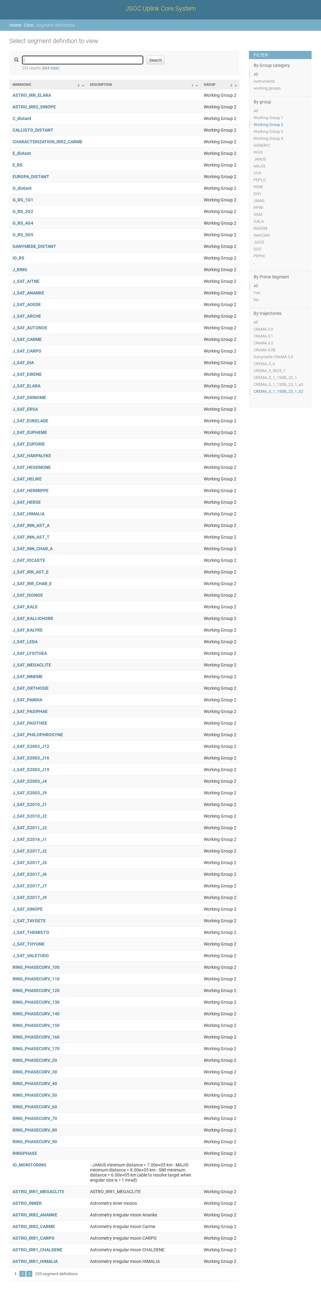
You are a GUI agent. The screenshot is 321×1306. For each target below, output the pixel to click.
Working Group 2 (268, 124)
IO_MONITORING (29, 1164)
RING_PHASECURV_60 (35, 1106)
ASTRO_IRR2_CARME (34, 1226)
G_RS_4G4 (23, 223)
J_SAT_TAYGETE (29, 920)
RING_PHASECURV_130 (36, 1002)
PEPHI (259, 256)
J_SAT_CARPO (27, 351)
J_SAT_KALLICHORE (33, 618)
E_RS (18, 164)
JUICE (259, 242)
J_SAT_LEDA (25, 641)
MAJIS (260, 166)
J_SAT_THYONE (29, 944)
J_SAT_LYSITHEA (30, 653)
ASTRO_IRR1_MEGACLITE (38, 1191)
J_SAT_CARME (27, 339)
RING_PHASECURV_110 (36, 978)
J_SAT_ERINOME (29, 397)
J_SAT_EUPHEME (30, 432)
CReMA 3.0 (263, 329)
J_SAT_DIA (23, 362)
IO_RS (18, 258)
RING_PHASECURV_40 (35, 1083)
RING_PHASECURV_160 (36, 1037)
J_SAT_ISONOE (28, 595)
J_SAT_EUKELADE (30, 420)
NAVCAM (262, 235)
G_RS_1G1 (23, 199)
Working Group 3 (268, 131)
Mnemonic (22, 85)
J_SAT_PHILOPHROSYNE (38, 734)
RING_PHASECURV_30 (35, 1071)
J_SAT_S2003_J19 (31, 769)
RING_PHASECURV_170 (36, 1048)
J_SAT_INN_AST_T (31, 537)
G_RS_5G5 (23, 234)
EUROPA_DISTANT (31, 176)
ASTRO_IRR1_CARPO (34, 1238)
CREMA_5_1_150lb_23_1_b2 (278, 391)
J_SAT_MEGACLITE (32, 664)
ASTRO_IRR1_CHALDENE (37, 1249)
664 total (50, 68)
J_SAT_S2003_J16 (31, 757)
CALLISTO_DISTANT (33, 130)
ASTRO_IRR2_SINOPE (34, 106)
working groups (267, 88)
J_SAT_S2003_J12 (31, 746)
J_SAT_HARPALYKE (32, 455)
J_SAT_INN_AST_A (31, 525)
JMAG (259, 200)
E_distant (22, 153)
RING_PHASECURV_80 (35, 1130)
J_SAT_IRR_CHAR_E (32, 583)
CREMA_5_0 (264, 363)
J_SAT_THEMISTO (31, 932)
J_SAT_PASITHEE (30, 723)
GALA (259, 221)
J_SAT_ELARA (26, 385)
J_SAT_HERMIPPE (31, 490)
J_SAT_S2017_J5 (30, 862)
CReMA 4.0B (265, 350)
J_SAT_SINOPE (28, 909)
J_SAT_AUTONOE (30, 327)
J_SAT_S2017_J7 (30, 885)
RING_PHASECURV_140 (36, 1013)
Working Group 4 (268, 138)
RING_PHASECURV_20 (35, 1060)
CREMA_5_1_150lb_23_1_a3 (278, 384)
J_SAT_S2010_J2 (30, 816)
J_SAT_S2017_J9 (30, 897)
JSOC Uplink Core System (160, 8)
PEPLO (260, 180)
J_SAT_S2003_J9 (30, 792)
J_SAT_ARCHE (27, 316)
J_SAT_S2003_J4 (30, 781)
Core (28, 25)
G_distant (22, 188)
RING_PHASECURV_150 (36, 1025)
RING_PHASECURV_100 (36, 967)
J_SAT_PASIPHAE (30, 711)
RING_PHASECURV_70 (35, 1118)
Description (101, 85)
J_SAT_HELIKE (27, 478)
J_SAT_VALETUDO (31, 955)
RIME (258, 186)
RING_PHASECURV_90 (35, 1141)
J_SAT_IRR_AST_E (31, 571)
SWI (257, 193)
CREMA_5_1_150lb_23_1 (275, 377)
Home (15, 25)
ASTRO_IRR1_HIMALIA (35, 1261)
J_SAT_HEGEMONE (32, 467)
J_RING (20, 269)
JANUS (260, 159)
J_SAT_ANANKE (28, 292)
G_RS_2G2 (23, 211)
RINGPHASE (25, 1153)
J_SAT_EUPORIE (29, 444)
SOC (257, 249)
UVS (257, 173)
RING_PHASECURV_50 (35, 1095)
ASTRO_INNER (27, 1203)
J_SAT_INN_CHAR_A (33, 548)
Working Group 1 (268, 117)
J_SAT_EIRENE (27, 374)
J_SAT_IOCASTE (29, 560)
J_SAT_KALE (25, 606)
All (256, 74)
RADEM (260, 228)
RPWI (259, 207)
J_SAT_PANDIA (27, 699)
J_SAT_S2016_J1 (30, 839)
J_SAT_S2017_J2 (30, 850)
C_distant (22, 118)
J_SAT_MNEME (28, 676)
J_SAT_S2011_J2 (30, 827)
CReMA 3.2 (263, 343)
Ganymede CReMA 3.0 (273, 356)
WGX (258, 152)
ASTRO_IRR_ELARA (32, 95)
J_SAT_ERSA (25, 409)
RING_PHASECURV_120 (36, 990)
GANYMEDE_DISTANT (34, 246)
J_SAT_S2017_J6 (30, 874)
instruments (264, 81)
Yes (257, 292)
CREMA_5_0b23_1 (270, 370)
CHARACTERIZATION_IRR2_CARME (47, 141)
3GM (258, 214)
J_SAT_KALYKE (28, 630)
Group (209, 85)
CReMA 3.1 (263, 336)
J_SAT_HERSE (27, 502)
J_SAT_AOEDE (27, 304)
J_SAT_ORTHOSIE (31, 688)
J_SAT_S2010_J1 (30, 804)
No (256, 299)
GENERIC (262, 145)
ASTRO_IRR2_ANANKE (35, 1214)
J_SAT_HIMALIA (29, 513)
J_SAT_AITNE (26, 281)
